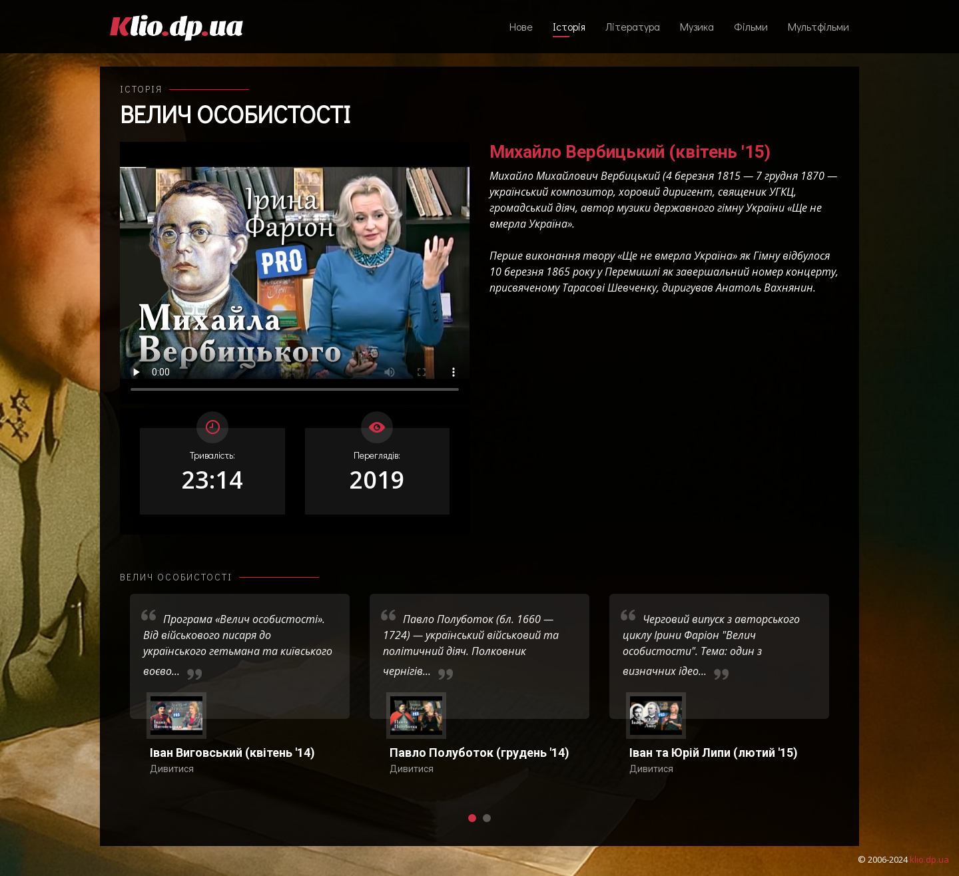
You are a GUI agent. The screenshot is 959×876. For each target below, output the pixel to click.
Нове (521, 26)
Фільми (751, 26)
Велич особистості (235, 114)
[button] (472, 818)
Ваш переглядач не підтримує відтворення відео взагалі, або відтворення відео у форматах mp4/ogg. (295, 273)
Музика (697, 26)
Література (632, 26)
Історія (569, 26)
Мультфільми (818, 26)
